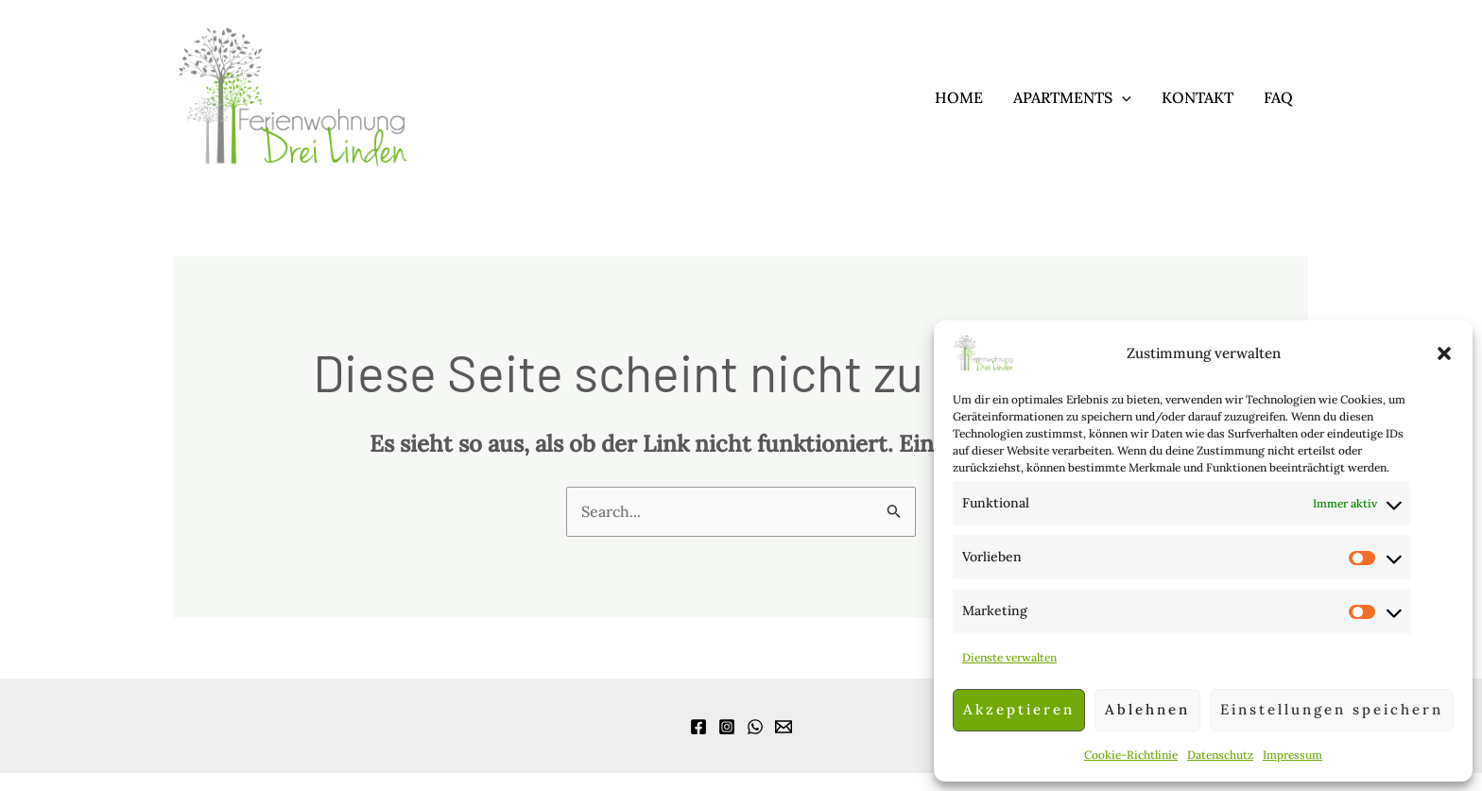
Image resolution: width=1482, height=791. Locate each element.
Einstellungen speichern (1331, 709)
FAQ (1278, 97)
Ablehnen (1147, 709)
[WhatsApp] (755, 726)
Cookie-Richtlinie (1131, 755)
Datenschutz (1220, 755)
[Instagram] (726, 726)
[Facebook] (698, 726)
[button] (1444, 353)
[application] (1121, 97)
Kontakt (1197, 97)
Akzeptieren (1019, 709)
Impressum (1292, 755)
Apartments (1072, 97)
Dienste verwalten (1009, 657)
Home (959, 97)
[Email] (783, 726)
